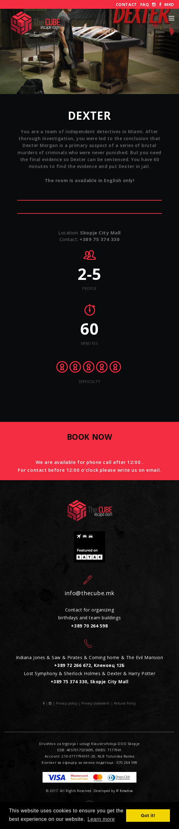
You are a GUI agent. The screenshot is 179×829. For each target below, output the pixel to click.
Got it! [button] (148, 815)
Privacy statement (95, 703)
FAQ (144, 4)
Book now (89, 436)
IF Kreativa (124, 791)
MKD (169, 4)
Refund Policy (125, 703)
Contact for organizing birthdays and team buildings (89, 618)
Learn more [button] (101, 819)
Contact (126, 4)
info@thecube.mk (89, 593)
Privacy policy (67, 703)
